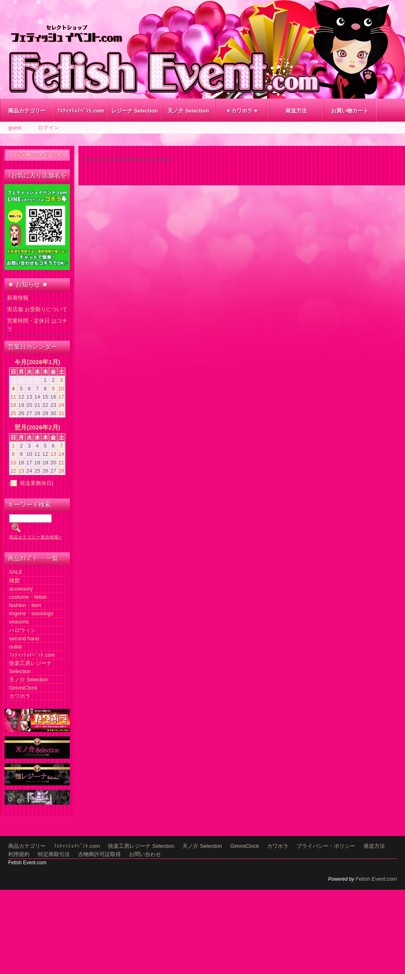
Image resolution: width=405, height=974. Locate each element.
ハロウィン (22, 630)
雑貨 (14, 580)
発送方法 (296, 111)
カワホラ (19, 696)
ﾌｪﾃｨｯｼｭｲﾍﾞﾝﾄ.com (80, 111)
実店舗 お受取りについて (37, 309)
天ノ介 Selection (188, 111)
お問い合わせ (145, 854)
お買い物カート (349, 111)
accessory (21, 589)
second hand (24, 638)
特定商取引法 (54, 854)
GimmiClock (23, 688)
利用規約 (19, 854)
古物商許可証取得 (99, 854)
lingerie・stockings (31, 613)
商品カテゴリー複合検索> (35, 537)
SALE (16, 572)
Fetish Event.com (376, 879)
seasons (19, 622)
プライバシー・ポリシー (326, 846)
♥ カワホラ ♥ (242, 111)
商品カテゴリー (27, 111)
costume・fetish (28, 597)
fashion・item (25, 605)
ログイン (48, 128)
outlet (15, 647)
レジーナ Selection (134, 111)
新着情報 (17, 298)
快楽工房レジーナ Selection (141, 846)
